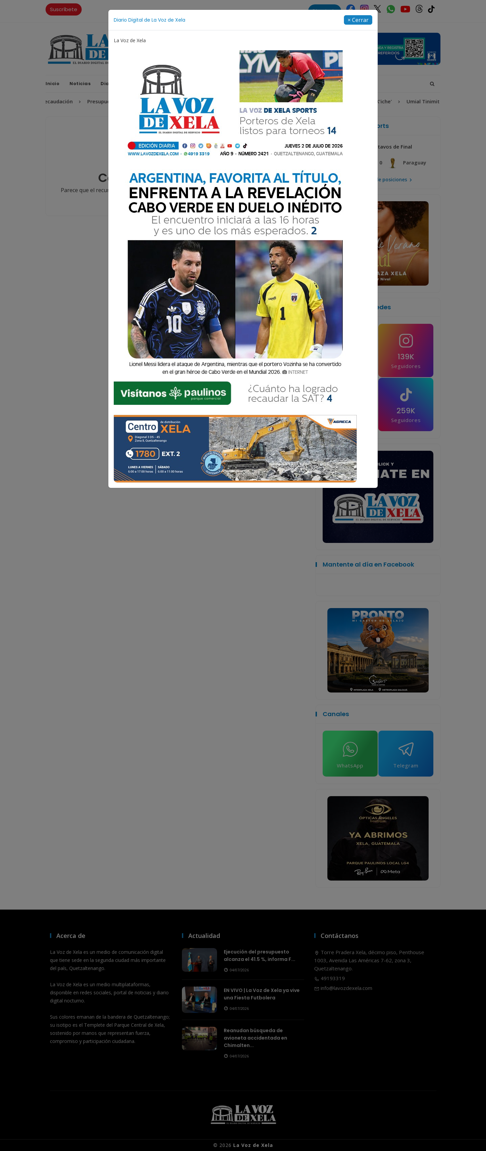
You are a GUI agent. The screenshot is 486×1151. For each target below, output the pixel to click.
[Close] (358, 20)
